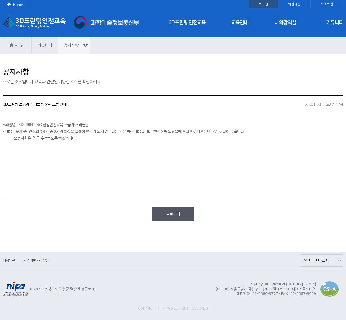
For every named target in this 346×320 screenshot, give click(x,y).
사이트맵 (326, 4)
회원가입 (294, 4)
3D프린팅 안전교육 (187, 22)
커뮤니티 (334, 22)
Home (18, 5)
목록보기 (173, 214)
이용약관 (9, 260)
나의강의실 (285, 22)
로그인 (263, 4)
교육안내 (239, 22)
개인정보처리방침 (36, 260)
